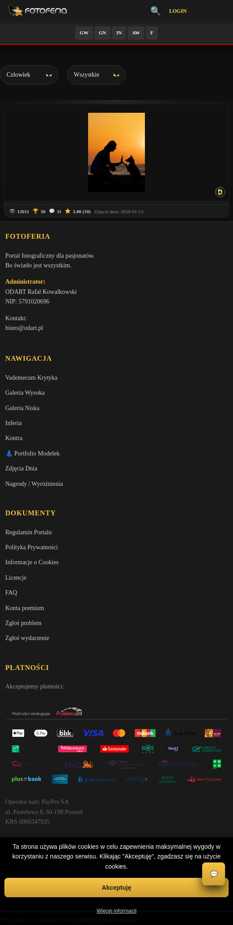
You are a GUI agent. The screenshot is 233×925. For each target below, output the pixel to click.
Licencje (15, 577)
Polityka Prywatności (31, 547)
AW (136, 32)
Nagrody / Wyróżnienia (34, 484)
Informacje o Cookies (32, 562)
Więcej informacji (116, 911)
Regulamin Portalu (28, 532)
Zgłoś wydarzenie (27, 638)
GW (84, 32)
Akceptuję (116, 887)
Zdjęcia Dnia (21, 468)
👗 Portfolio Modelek (32, 453)
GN (102, 32)
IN (119, 32)
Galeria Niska (22, 408)
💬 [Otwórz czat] (214, 874)
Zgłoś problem (23, 623)
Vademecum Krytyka (31, 377)
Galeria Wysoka (24, 392)
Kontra (13, 438)
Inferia (13, 423)
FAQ (11, 592)
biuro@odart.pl (24, 328)
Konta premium (24, 608)
